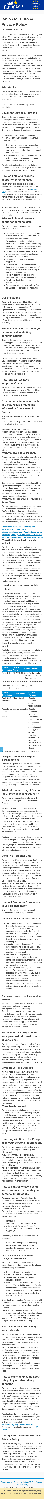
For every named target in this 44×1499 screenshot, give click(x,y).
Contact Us (18, 1482)
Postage (39, 1482)
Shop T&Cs (29, 1482)
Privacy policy (6, 1482)
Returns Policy (22, 1485)
